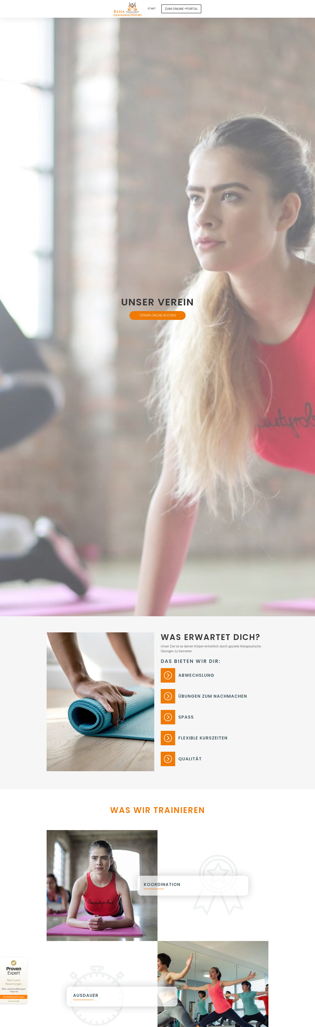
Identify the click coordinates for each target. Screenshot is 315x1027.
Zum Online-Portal (181, 8)
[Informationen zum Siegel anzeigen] (13, 1001)
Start (152, 8)
